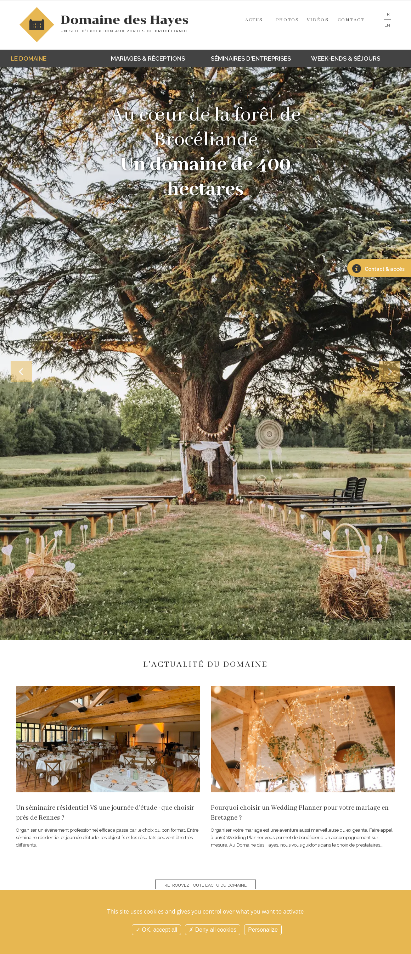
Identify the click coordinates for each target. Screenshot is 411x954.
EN (387, 25)
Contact (351, 20)
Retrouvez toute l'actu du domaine (205, 885)
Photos (287, 20)
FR (387, 14)
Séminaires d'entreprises (251, 58)
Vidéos (318, 20)
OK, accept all (156, 930)
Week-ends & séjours (345, 58)
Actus (254, 20)
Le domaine (28, 58)
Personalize (263, 930)
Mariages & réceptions (148, 58)
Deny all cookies (212, 930)
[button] (21, 371)
